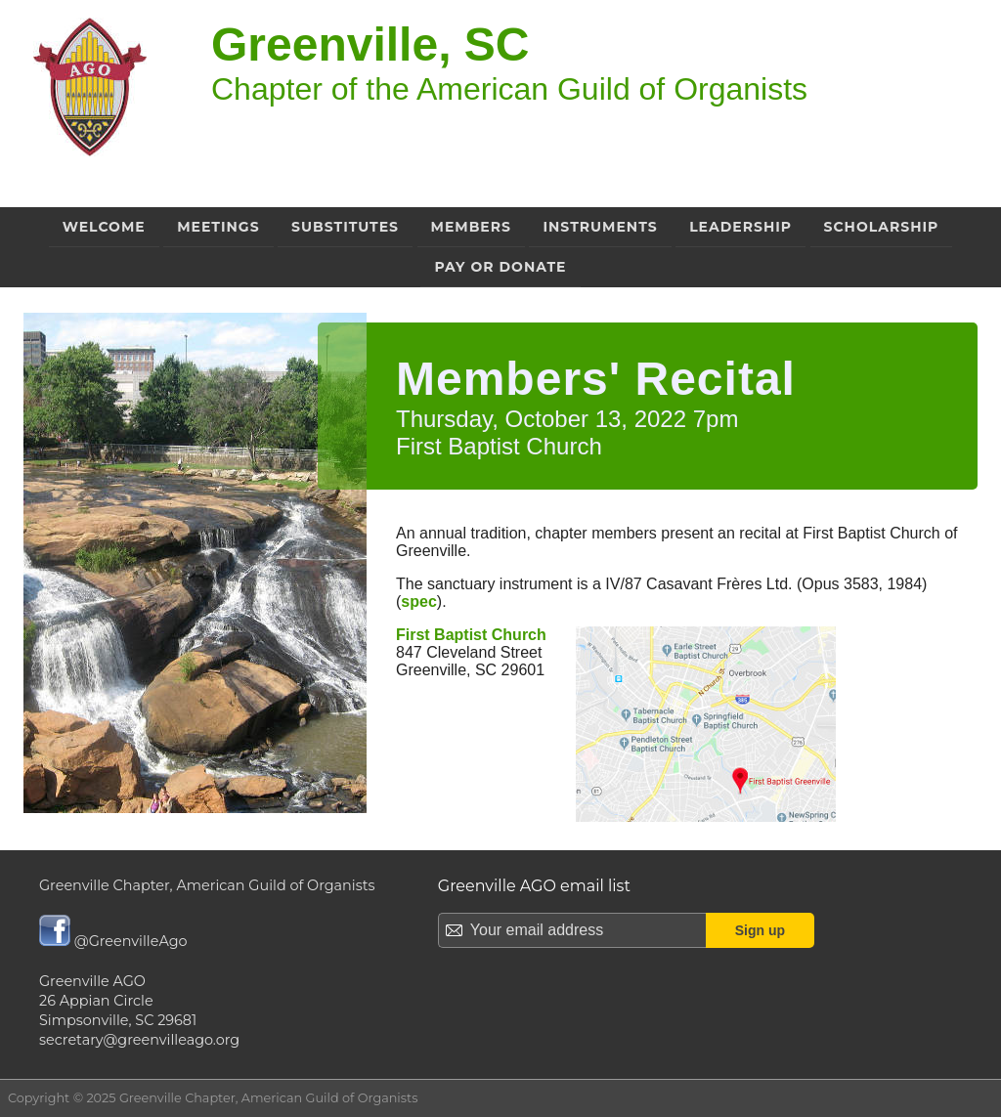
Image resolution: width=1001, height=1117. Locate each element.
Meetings (218, 227)
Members (471, 227)
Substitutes (345, 227)
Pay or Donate (500, 267)
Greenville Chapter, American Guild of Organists (207, 885)
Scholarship (881, 227)
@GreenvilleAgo (113, 941)
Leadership (740, 227)
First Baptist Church (471, 634)
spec (418, 601)
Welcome (104, 227)
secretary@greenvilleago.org (139, 1040)
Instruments (600, 227)
